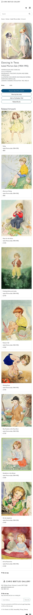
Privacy (21, 609)
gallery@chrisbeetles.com (7, 587)
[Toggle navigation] (30, 7)
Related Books (17, 102)
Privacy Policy (27, 604)
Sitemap (26, 609)
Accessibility (16, 609)
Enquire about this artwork (16, 91)
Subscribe (27, 600)
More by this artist (16, 94)
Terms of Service (6, 606)
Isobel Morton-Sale (15, 19)
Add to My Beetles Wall (16, 98)
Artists (7, 19)
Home (2, 19)
